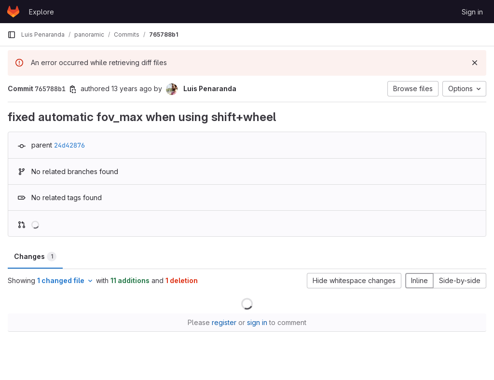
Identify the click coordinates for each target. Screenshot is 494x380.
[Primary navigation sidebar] (11, 34)
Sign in (472, 12)
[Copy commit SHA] (73, 89)
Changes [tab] (35, 256)
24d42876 (69, 145)
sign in (257, 322)
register (224, 322)
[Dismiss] (474, 62)
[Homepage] (13, 11)
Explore (41, 12)
